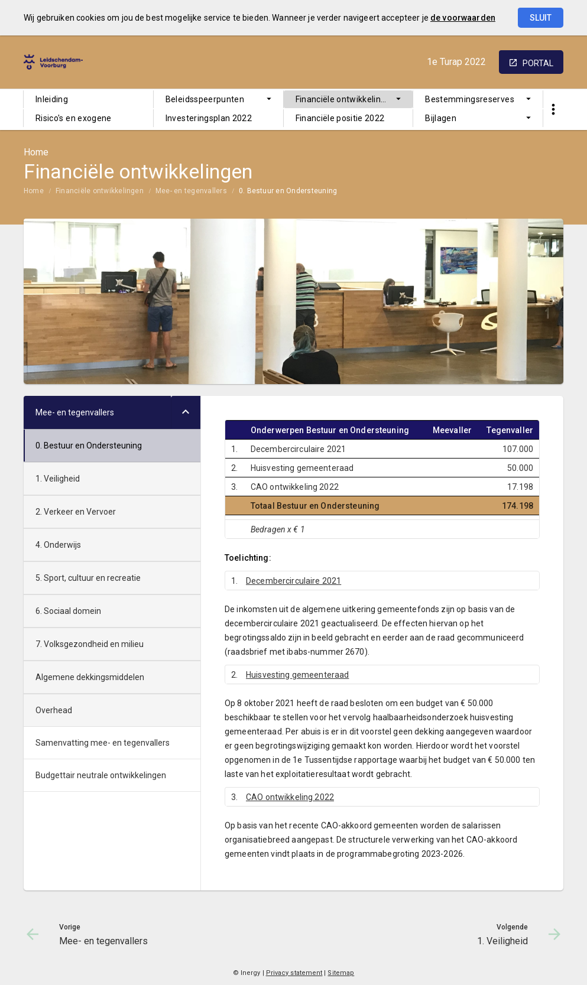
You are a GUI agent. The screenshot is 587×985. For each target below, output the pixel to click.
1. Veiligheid (57, 478)
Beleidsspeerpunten (205, 99)
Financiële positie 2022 (340, 118)
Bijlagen (440, 118)
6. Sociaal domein (68, 611)
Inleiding (51, 99)
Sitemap (340, 973)
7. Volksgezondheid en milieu (89, 644)
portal (538, 63)
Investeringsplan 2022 (209, 118)
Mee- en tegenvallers (191, 191)
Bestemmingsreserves (469, 99)
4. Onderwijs (58, 545)
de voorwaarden (462, 17)
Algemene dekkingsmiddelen (89, 677)
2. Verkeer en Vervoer (75, 511)
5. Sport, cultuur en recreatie (88, 578)
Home (34, 191)
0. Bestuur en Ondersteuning (288, 191)
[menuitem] (88, 99)
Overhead (53, 710)
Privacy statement (294, 973)
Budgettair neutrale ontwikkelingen (100, 775)
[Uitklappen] (185, 412)
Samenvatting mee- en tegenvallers (102, 742)
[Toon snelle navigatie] (553, 109)
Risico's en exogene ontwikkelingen (73, 120)
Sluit (541, 17)
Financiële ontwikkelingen (346, 99)
